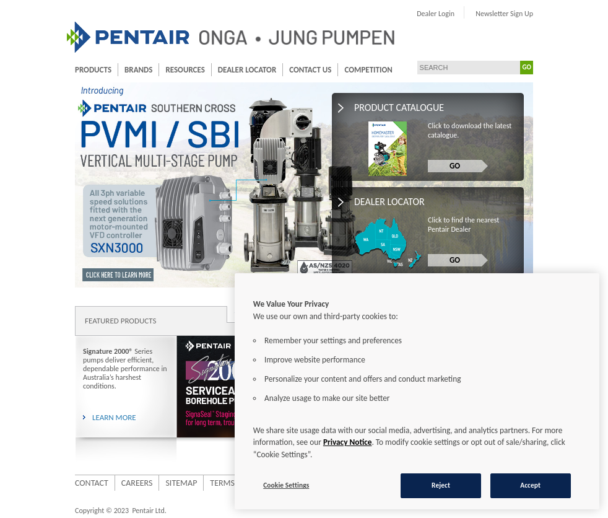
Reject (441, 485)
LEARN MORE (114, 417)
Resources (184, 69)
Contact (91, 483)
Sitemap (181, 483)
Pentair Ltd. (149, 510)
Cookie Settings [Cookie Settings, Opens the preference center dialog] (286, 485)
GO (527, 67)
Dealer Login (435, 13)
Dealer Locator (247, 69)
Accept (530, 485)
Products (93, 69)
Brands (138, 69)
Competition (368, 69)
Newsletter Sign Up (504, 13)
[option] (223, 399)
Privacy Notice (347, 442)
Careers (137, 483)
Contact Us (310, 69)
